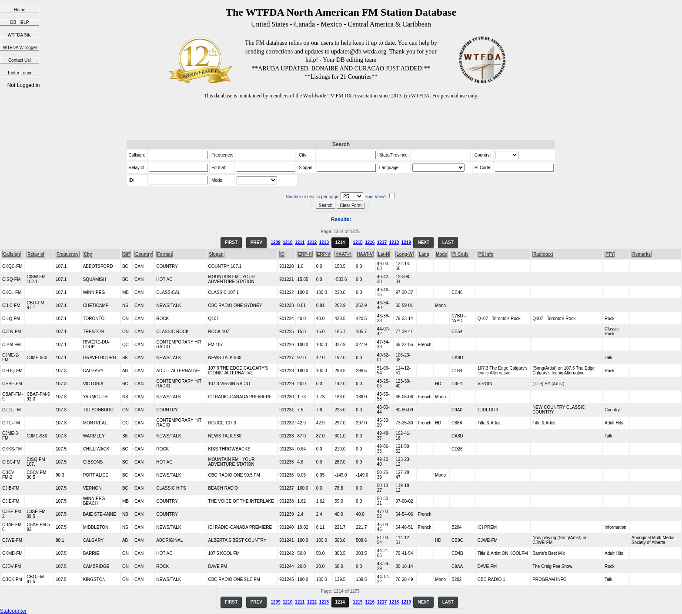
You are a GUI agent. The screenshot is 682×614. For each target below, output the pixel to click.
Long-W (404, 254)
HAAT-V (364, 254)
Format (164, 254)
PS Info (485, 254)
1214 (340, 242)
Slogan (216, 254)
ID (282, 254)
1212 (312, 242)
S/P (126, 254)
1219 (406, 242)
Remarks (641, 254)
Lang (424, 254)
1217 (382, 242)
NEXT (423, 242)
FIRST (231, 242)
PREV (256, 242)
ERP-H (305, 254)
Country (143, 254)
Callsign (11, 254)
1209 (275, 242)
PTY (609, 254)
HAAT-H (343, 254)
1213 (324, 242)
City (88, 254)
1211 (299, 242)
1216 (369, 242)
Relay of (35, 254)
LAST (448, 242)
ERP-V (324, 254)
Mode (441, 254)
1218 (394, 242)
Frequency (68, 254)
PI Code (460, 254)
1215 (357, 242)
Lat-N (383, 254)
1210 (287, 242)
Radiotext (543, 254)
